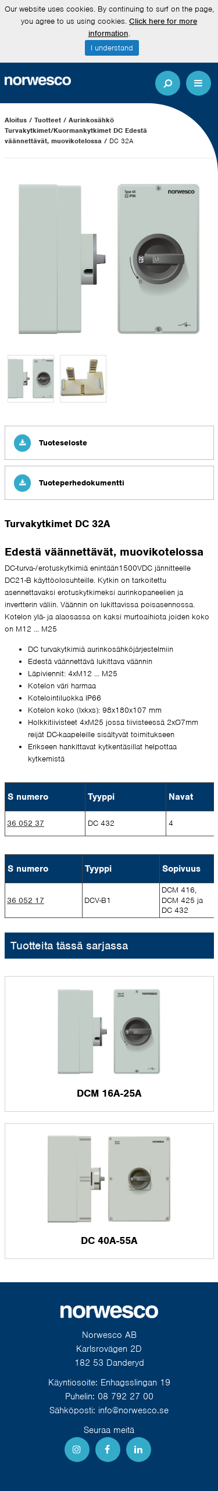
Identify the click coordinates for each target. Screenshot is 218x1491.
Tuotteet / (50, 120)
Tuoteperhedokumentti (69, 483)
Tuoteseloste (50, 443)
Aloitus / (18, 120)
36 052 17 (25, 900)
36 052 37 (25, 823)
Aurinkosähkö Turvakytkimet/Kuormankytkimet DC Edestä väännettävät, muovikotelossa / (76, 130)
